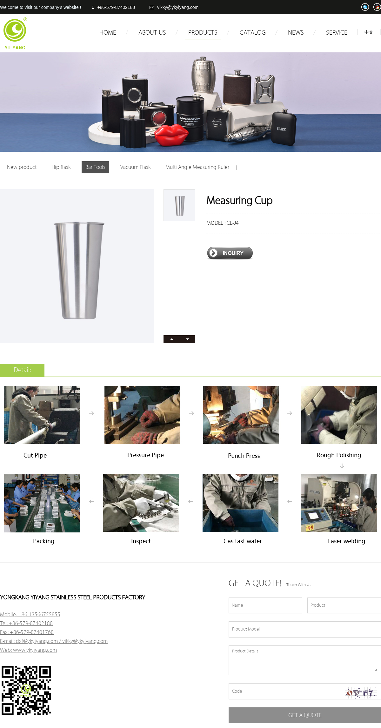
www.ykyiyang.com (35, 650)
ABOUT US (152, 32)
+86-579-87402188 (113, 7)
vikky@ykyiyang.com (174, 7)
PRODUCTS (202, 32)
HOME (107, 32)
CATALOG (253, 32)
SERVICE (336, 32)
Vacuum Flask (135, 167)
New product (22, 167)
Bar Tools (95, 167)
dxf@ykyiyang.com (37, 641)
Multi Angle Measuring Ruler (197, 167)
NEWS (296, 32)
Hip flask (60, 167)
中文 (368, 32)
